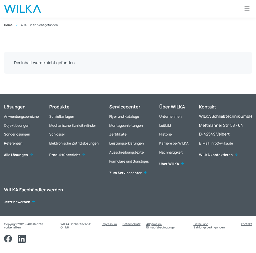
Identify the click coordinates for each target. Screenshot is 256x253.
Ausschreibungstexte (126, 152)
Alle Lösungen (16, 155)
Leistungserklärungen (126, 143)
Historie (165, 134)
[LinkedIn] (22, 239)
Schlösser (57, 134)
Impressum (109, 224)
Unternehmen (170, 116)
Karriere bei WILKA (173, 143)
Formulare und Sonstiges (129, 161)
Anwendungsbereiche (21, 116)
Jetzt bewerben (17, 202)
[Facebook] (8, 239)
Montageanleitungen (126, 125)
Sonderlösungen (17, 134)
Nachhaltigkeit (171, 152)
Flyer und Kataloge (124, 116)
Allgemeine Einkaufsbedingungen (161, 225)
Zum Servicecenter (125, 173)
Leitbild (165, 125)
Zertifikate (117, 134)
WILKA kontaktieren (216, 155)
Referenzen (13, 143)
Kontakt (246, 224)
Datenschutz (131, 224)
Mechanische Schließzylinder (72, 125)
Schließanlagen (61, 116)
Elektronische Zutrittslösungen (73, 143)
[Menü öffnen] (247, 9)
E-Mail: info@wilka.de (216, 143)
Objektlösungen (16, 125)
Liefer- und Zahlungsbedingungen (209, 225)
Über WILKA (169, 164)
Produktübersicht (64, 155)
